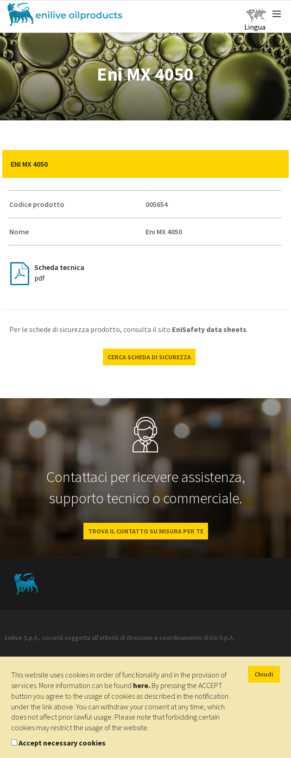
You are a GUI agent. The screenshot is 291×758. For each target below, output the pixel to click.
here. (141, 685)
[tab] (145, 164)
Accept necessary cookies (62, 742)
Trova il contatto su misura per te (145, 531)
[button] (274, 163)
